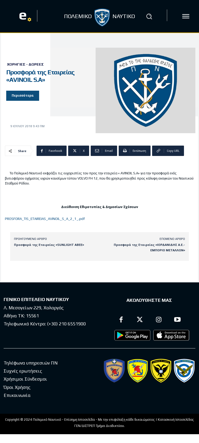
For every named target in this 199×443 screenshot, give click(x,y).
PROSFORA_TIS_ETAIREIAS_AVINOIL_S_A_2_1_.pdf (45, 219)
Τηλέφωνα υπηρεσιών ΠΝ (31, 362)
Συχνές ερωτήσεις (23, 371)
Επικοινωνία (17, 395)
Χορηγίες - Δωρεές (25, 64)
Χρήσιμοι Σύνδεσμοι (25, 379)
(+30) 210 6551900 (66, 323)
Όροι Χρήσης (17, 387)
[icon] (185, 16)
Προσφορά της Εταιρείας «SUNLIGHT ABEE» (49, 245)
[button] (149, 16)
